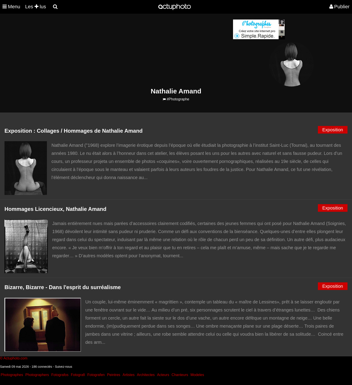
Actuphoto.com (15, 358)
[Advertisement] (149, 50)
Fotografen (96, 375)
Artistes (128, 375)
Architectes (146, 375)
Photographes (12, 375)
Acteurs (163, 375)
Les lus (35, 6)
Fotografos (59, 375)
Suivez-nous (63, 366)
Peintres (113, 375)
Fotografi (78, 375)
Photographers (37, 375)
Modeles (197, 375)
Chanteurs (180, 375)
